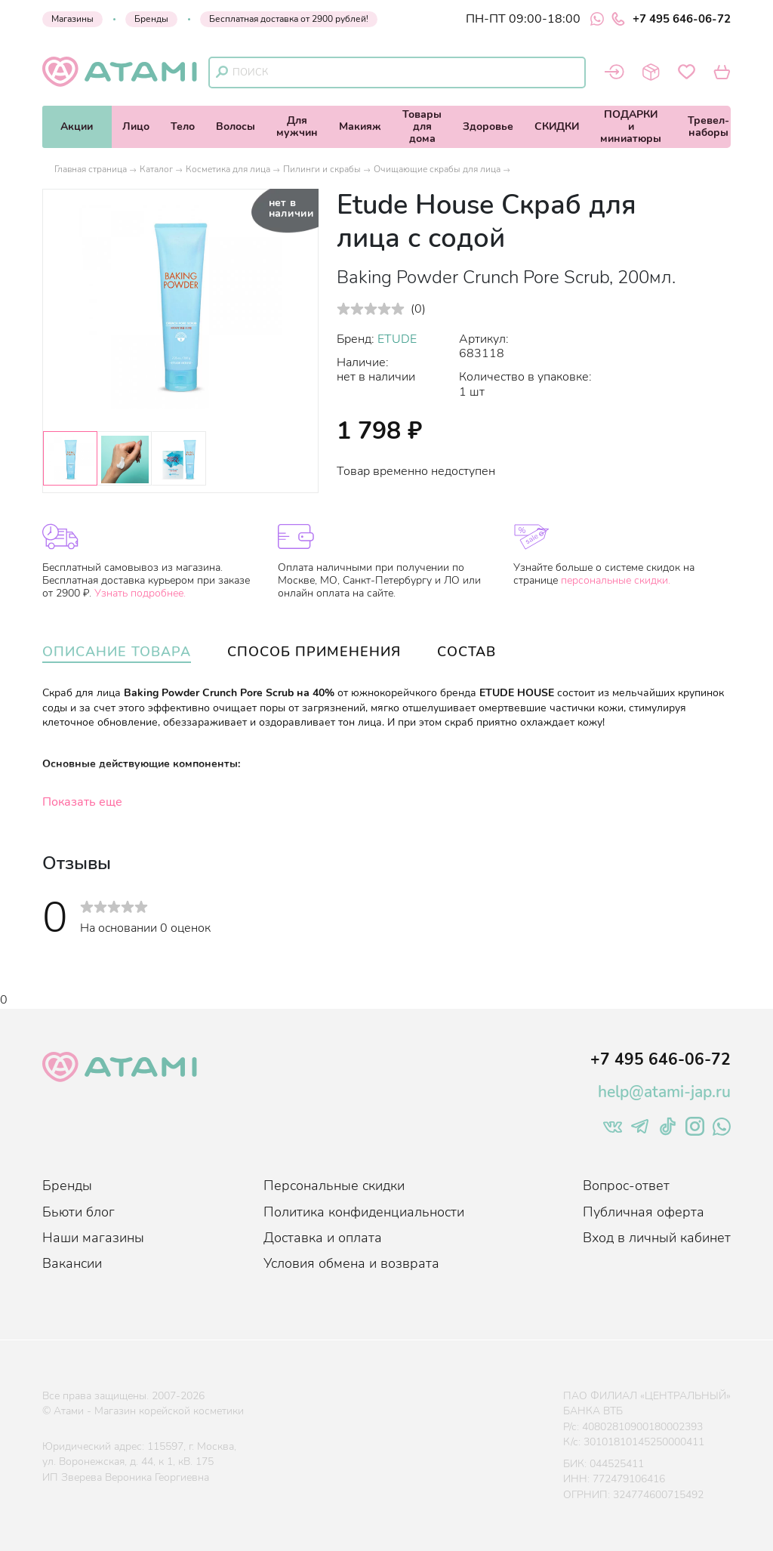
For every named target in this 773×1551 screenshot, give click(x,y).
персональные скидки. (615, 580)
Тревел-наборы (708, 126)
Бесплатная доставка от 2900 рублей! (288, 19)
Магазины (72, 19)
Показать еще (82, 802)
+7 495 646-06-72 (671, 19)
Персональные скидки (334, 1185)
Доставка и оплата (322, 1238)
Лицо (135, 126)
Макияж (360, 126)
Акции (76, 126)
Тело (183, 126)
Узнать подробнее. (140, 593)
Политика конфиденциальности (363, 1212)
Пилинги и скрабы (322, 169)
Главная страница (90, 169)
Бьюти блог (78, 1212)
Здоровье (488, 126)
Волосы (235, 126)
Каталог (156, 169)
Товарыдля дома (422, 126)
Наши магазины (93, 1238)
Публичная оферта (643, 1212)
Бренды (151, 19)
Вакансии (72, 1263)
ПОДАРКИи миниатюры (630, 126)
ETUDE (397, 339)
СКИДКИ (556, 126)
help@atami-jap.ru (664, 1091)
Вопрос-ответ (626, 1185)
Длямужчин (297, 126)
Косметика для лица (228, 169)
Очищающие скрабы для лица (437, 169)
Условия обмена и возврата (351, 1263)
